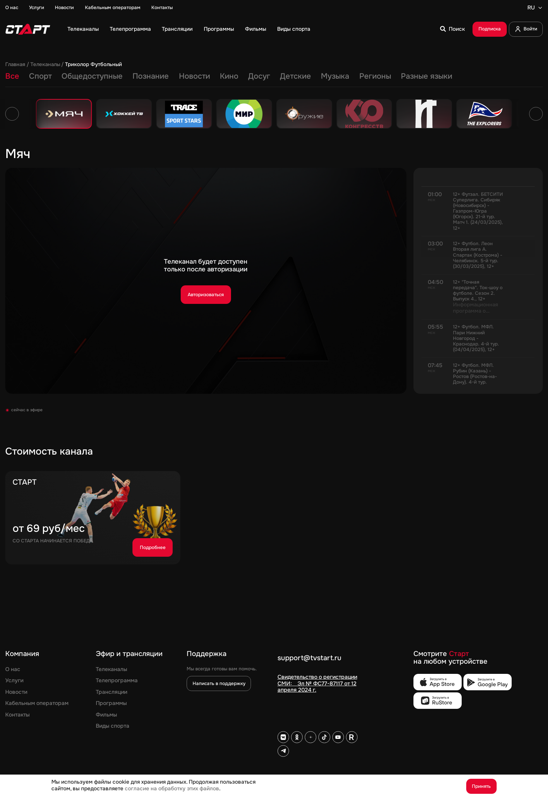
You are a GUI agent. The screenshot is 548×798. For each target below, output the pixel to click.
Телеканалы (83, 29)
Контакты (162, 7)
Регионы (375, 76)
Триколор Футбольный (93, 65)
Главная (15, 65)
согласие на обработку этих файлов (172, 788)
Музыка (335, 76)
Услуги (36, 7)
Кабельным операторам (112, 7)
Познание (150, 76)
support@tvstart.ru (309, 658)
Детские (295, 76)
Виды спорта (293, 29)
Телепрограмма (130, 29)
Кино (229, 76)
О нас (11, 7)
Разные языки (426, 76)
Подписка (489, 29)
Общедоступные (92, 76)
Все (12, 76)
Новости (64, 7)
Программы (219, 29)
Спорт (40, 76)
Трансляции (177, 29)
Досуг (259, 76)
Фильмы (255, 29)
